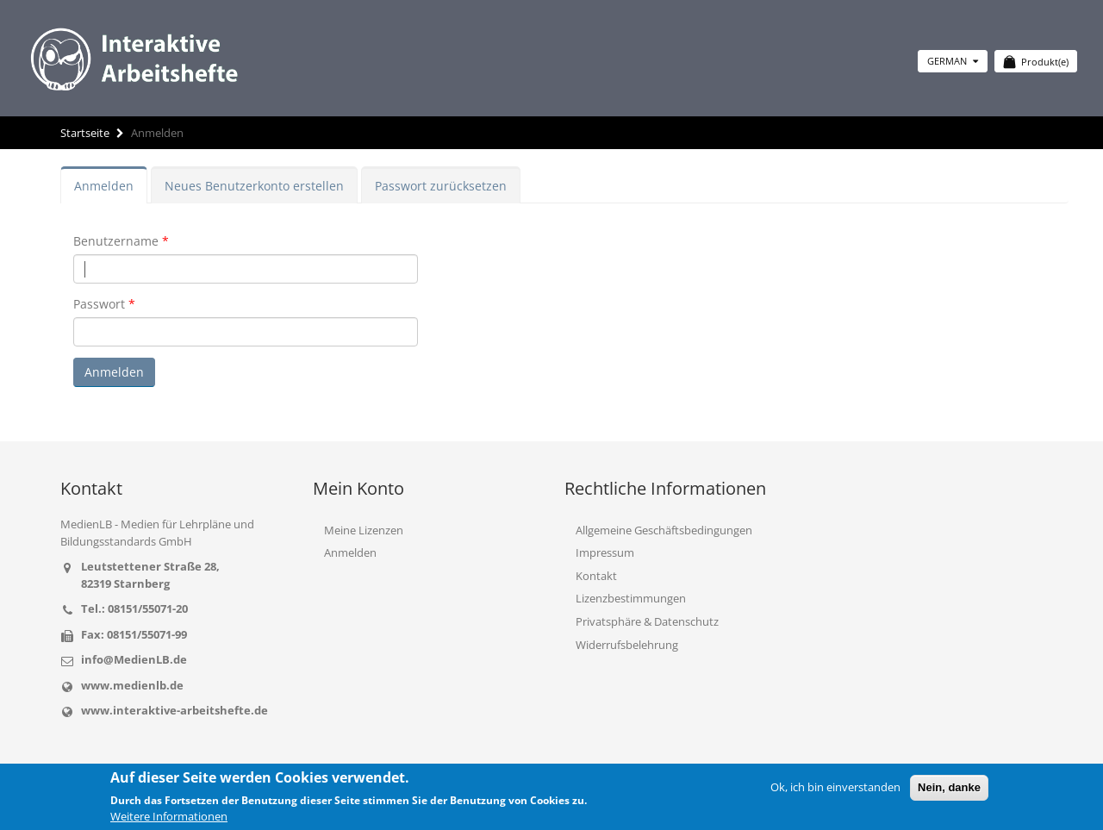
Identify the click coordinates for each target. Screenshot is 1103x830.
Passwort (99, 304)
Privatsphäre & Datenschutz (647, 621)
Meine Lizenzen (363, 530)
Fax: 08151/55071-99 (134, 634)
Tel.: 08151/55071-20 (134, 608)
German (952, 60)
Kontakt (596, 575)
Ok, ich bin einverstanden (835, 787)
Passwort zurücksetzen (441, 186)
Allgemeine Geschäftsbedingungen (664, 530)
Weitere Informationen (168, 816)
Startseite (84, 132)
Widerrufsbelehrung (627, 644)
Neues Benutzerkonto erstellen (254, 186)
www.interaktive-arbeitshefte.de (174, 710)
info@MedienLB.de (134, 659)
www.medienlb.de (132, 685)
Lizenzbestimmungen (631, 598)
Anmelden (104, 186)
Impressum (605, 552)
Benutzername (116, 241)
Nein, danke (949, 787)
